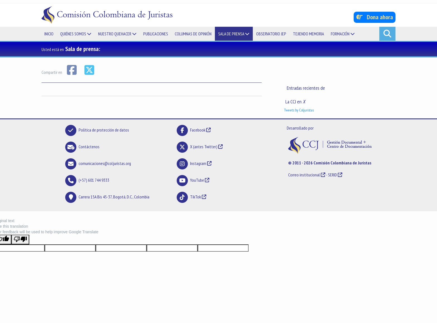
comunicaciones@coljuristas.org (105, 163)
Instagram (198, 163)
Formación (343, 34)
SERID (332, 175)
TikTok (195, 197)
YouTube (197, 180)
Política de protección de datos (104, 130)
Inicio (49, 34)
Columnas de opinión (193, 34)
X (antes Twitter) (203, 146)
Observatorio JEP (271, 34)
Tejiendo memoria (308, 34)
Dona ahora (374, 17)
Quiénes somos (75, 34)
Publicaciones (155, 34)
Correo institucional (304, 175)
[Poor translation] (20, 239)
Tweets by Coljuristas (299, 110)
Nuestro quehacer (117, 34)
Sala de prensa (233, 34)
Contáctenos (89, 146)
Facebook (198, 130)
